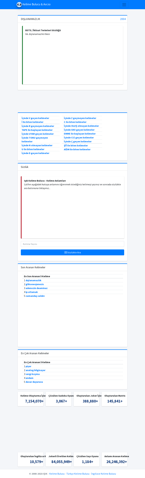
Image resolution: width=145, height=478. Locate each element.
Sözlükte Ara (72, 252)
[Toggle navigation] (124, 5)
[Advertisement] (73, 60)
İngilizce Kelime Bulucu (103, 473)
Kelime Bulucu (56, 473)
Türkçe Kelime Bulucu (77, 473)
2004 (123, 19)
